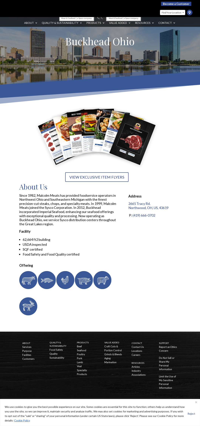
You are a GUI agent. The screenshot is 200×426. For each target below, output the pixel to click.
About (29, 26)
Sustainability (57, 357)
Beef (79, 346)
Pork (79, 358)
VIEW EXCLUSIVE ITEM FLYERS (96, 177)
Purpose (27, 350)
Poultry (81, 354)
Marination (110, 362)
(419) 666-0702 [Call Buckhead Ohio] (144, 215)
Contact (165, 26)
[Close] (196, 402)
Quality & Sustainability (60, 26)
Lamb (80, 362)
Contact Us (138, 346)
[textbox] (172, 12)
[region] (100, 412)
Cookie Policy (22, 420)
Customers (28, 358)
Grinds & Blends (113, 354)
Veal (79, 366)
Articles (136, 366)
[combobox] (172, 12)
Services (26, 346)
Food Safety (56, 349)
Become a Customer (176, 3)
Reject (191, 413)
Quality (54, 353)
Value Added (118, 26)
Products (93, 26)
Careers (136, 354)
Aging (107, 358)
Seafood (81, 350)
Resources (142, 26)
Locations (137, 350)
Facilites (26, 354)
